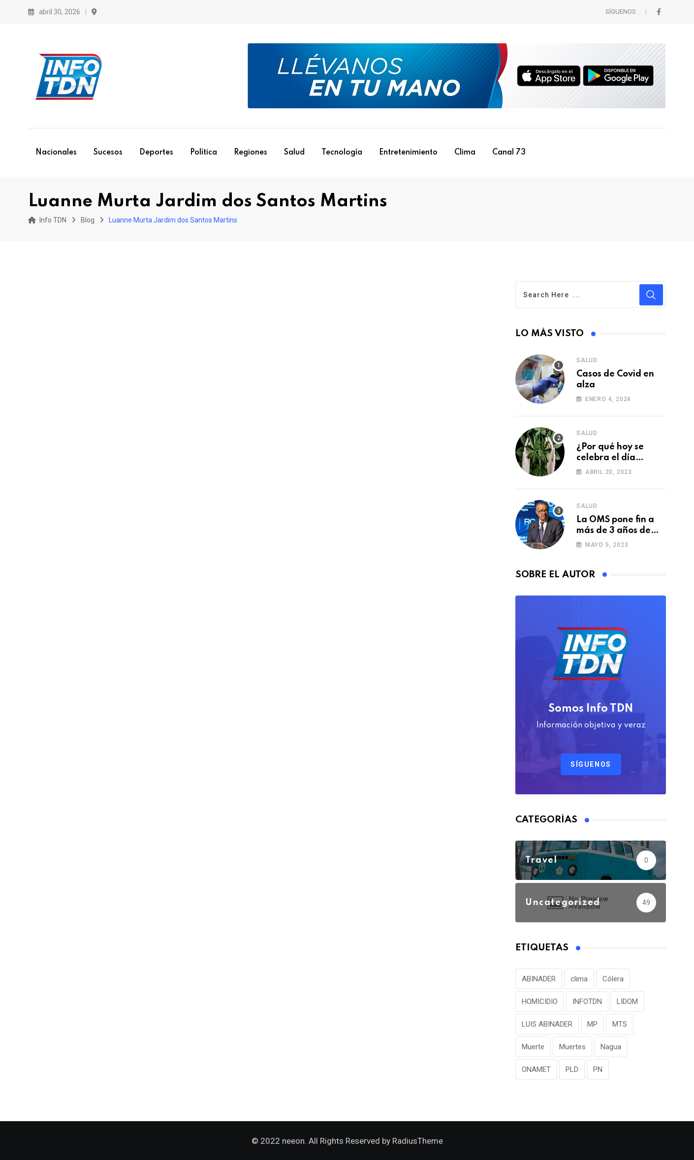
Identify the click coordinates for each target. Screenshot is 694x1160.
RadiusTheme (417, 1141)
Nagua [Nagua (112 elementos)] (610, 1046)
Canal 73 (509, 153)
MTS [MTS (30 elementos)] (619, 1024)
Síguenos (590, 764)
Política (203, 153)
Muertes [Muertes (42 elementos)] (572, 1046)
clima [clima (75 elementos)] (579, 978)
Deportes (156, 153)
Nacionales (56, 153)
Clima (464, 153)
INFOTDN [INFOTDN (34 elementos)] (587, 1001)
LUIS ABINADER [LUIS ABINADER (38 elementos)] (547, 1024)
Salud (294, 153)
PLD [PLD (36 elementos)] (572, 1069)
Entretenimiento (408, 153)
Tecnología (341, 153)
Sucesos (108, 153)
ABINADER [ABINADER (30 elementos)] (539, 978)
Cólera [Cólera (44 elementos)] (613, 978)
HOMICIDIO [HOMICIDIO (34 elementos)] (540, 1001)
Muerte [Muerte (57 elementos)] (533, 1046)
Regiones (250, 153)
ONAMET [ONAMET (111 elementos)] (536, 1069)
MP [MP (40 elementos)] (592, 1024)
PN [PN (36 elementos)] (597, 1069)
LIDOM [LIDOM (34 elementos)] (627, 1001)
